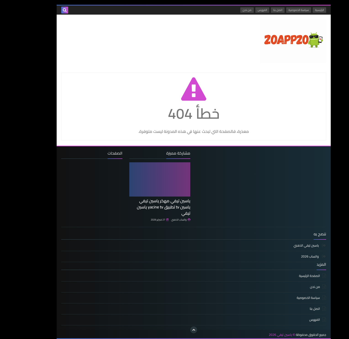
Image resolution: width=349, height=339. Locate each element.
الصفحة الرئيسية (290, 276)
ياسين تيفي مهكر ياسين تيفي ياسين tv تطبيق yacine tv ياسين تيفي (144, 207)
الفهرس (243, 10)
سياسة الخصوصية (279, 10)
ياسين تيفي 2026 (261, 334)
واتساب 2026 (291, 256)
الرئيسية (300, 10)
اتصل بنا (258, 10)
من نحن (227, 10)
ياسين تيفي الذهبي (287, 245)
